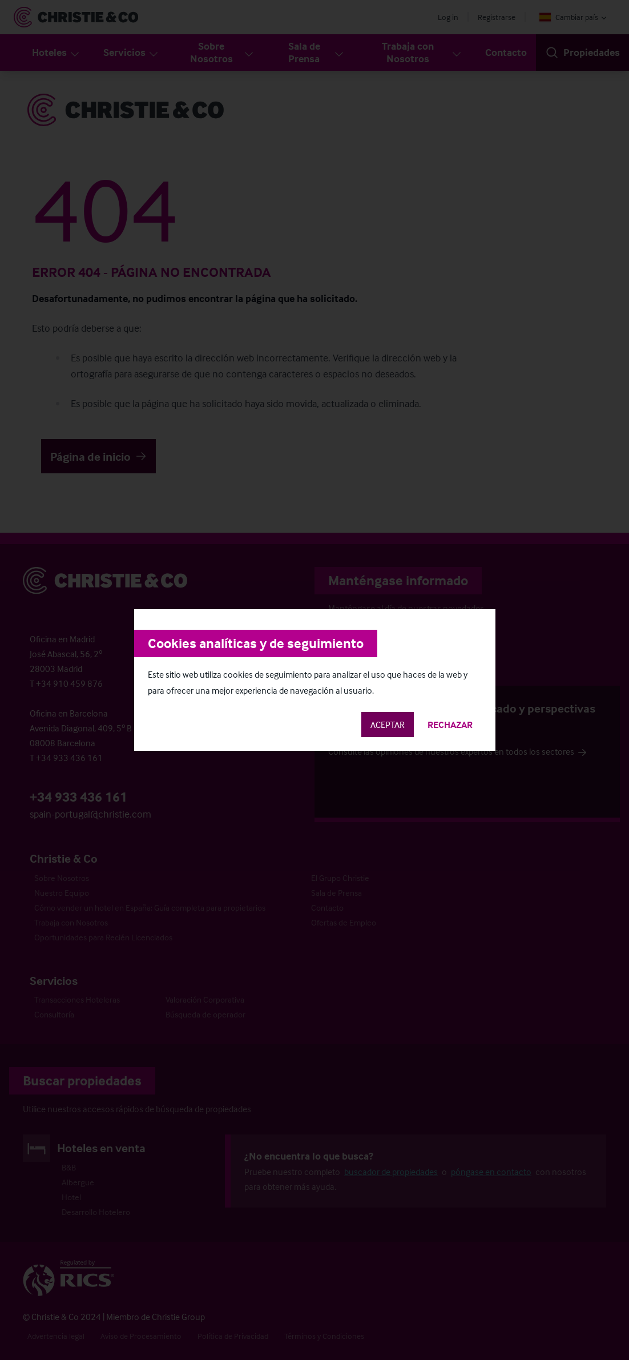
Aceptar (387, 724)
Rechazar (450, 724)
